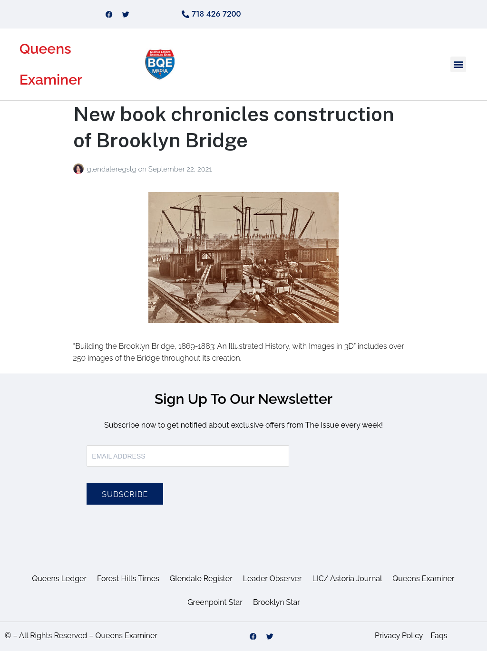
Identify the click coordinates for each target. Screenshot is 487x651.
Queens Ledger (59, 578)
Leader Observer (272, 578)
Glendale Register (201, 578)
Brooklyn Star (276, 602)
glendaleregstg (112, 169)
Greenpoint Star (215, 602)
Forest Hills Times (128, 578)
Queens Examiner (423, 578)
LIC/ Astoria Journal (347, 578)
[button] (458, 64)
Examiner (51, 79)
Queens (45, 48)
